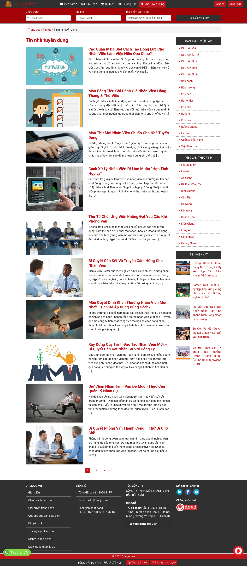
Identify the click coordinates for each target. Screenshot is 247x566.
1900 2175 (111, 562)
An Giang (186, 178)
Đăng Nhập (235, 4)
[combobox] (148, 18)
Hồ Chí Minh (188, 165)
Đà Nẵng (186, 204)
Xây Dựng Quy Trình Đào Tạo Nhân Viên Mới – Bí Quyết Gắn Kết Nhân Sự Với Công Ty (128, 346)
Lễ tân (185, 133)
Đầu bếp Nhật (189, 74)
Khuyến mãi (35, 523)
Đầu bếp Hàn (189, 68)
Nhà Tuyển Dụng (152, 4)
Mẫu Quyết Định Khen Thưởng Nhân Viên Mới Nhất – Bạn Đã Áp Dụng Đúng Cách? (127, 304)
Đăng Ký (220, 4)
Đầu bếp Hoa (189, 61)
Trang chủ (34, 29)
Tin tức (47, 29)
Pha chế (186, 107)
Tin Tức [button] (88, 4)
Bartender (187, 100)
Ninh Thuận (188, 236)
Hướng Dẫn (127, 4)
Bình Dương (188, 191)
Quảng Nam (188, 243)
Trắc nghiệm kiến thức (41, 531)
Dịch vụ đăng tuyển (39, 539)
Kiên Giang (188, 223)
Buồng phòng (189, 126)
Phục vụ (186, 120)
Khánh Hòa (188, 217)
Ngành (80, 11)
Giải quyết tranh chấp (41, 508)
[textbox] (148, 17)
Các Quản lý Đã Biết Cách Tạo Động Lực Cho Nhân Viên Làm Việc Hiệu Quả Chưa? (126, 51)
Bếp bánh (187, 81)
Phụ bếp (186, 94)
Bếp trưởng (188, 87)
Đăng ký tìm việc (138, 562)
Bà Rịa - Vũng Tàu (192, 184)
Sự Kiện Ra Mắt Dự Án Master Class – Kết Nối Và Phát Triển (207, 333)
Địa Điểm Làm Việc (137, 11)
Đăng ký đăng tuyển (164, 562)
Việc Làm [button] (67, 4)
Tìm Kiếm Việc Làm (198, 17)
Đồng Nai (187, 210)
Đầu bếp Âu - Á (190, 55)
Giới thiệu (34, 492)
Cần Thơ (186, 197)
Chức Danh (32, 11)
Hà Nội (185, 171)
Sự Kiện (108, 4)
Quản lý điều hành (192, 139)
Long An (186, 230)
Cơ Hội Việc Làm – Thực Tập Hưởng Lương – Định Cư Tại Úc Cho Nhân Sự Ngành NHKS (207, 356)
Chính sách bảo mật (40, 500)
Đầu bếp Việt (189, 48)
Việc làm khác (189, 146)
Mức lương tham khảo (41, 546)
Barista (185, 113)
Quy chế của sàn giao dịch (44, 515)
